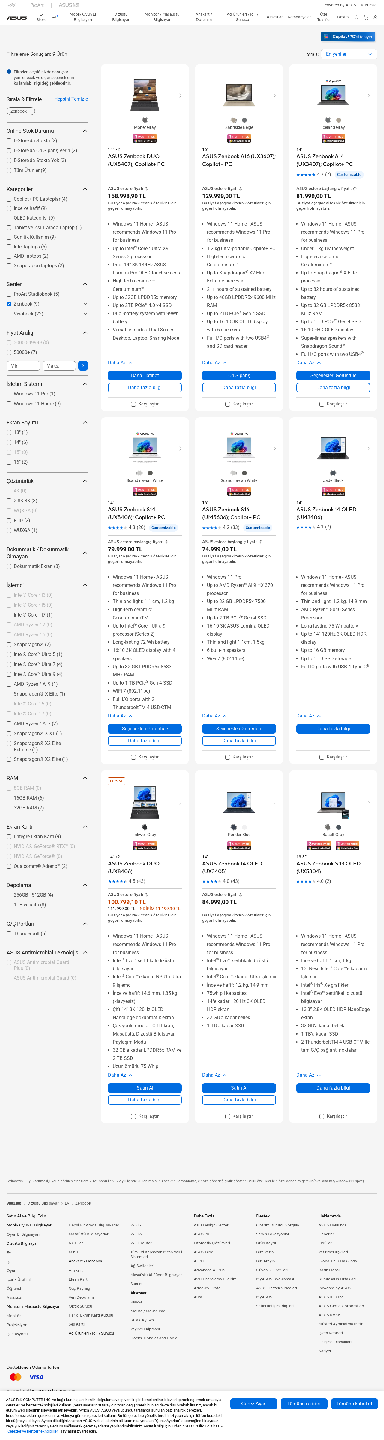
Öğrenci (14, 1288)
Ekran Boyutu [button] (47, 422)
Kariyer (325, 1351)
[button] (369, 5)
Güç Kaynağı (80, 1288)
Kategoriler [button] (47, 189)
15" (21, 452)
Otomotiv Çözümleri (212, 1243)
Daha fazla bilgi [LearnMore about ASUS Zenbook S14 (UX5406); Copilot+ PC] (145, 741)
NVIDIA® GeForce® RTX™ (44, 846)
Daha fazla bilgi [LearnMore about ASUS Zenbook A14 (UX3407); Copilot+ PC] (333, 387)
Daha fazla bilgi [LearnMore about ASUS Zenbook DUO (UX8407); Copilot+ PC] (145, 387)
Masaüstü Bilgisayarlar (89, 1234)
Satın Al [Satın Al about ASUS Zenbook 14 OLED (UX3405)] (239, 1088)
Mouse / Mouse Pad (148, 1311)
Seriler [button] (47, 284)
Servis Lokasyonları (273, 1234)
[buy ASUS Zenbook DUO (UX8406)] (145, 868)
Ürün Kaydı (266, 1243)
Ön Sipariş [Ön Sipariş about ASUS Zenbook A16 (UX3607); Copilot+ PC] (239, 375)
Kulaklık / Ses (142, 1320)
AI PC (199, 1261)
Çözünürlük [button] (47, 481)
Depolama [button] (47, 885)
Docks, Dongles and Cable (153, 1338)
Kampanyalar (299, 17)
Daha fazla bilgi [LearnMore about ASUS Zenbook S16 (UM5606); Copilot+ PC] (239, 741)
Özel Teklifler (324, 17)
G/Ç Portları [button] (47, 924)
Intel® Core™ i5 (33, 605)
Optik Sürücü (80, 1306)
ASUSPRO (203, 1234)
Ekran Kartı (78, 1279)
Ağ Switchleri (142, 1266)
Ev (9, 1252)
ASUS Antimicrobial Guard (45, 978)
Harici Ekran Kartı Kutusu (91, 1315)
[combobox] (349, 54)
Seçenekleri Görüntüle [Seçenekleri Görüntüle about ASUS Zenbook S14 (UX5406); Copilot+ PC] (145, 729)
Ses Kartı (77, 1324)
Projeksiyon (17, 1325)
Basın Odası (329, 1270)
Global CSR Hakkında (338, 1261)
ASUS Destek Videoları (276, 1288)
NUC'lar (76, 1243)
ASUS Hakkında (333, 1225)
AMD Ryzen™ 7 (33, 625)
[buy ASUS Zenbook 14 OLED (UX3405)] (239, 868)
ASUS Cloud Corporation (341, 1306)
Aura (198, 1297)
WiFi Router (141, 1243)
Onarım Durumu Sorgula (277, 1225)
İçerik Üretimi (19, 1279)
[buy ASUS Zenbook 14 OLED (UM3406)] (333, 514)
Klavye (136, 1302)
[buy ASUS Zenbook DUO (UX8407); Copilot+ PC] (145, 160)
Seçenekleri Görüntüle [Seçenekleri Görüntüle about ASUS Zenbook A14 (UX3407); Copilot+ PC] (333, 375)
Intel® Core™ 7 (33, 714)
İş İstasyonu (17, 1334)
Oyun (11, 1270)
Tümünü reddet (304, 1404)
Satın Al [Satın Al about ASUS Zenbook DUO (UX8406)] (145, 1088)
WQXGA (26, 510)
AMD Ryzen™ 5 (33, 634)
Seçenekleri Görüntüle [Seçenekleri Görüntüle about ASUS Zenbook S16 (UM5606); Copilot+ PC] (239, 729)
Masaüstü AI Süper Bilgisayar (156, 1275)
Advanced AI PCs (209, 1270)
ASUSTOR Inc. (331, 1297)
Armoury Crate (207, 1288)
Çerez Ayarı (254, 1404)
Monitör (14, 1316)
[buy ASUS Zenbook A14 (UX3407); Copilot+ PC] (333, 160)
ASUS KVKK (330, 1315)
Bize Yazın (265, 1252)
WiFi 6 (136, 1234)
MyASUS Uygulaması (275, 1279)
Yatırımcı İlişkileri (333, 1252)
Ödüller (325, 1243)
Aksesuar (15, 1297)
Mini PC (75, 1252)
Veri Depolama (82, 1297)
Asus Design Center (211, 1225)
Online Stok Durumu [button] (47, 131)
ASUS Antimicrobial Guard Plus (41, 965)
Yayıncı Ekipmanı (145, 1329)
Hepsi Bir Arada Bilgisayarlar (94, 1225)
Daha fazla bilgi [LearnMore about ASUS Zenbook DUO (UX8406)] (145, 1100)
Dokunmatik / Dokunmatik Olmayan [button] (47, 553)
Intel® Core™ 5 (33, 704)
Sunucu (136, 1284)
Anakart (76, 1270)
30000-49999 (31, 342)
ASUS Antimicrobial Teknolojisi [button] (47, 952)
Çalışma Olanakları (335, 1342)
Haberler (326, 1234)
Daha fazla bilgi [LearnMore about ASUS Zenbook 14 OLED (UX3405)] (239, 1100)
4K (20, 491)
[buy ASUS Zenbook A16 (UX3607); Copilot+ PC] (239, 160)
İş (8, 1261)
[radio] (144, 120)
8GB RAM (27, 788)
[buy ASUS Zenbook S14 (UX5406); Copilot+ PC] (145, 514)
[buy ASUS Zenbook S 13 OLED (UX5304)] (333, 868)
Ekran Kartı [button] (47, 826)
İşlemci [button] (47, 585)
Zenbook (83, 1203)
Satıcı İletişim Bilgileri (275, 1306)
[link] (17, 18)
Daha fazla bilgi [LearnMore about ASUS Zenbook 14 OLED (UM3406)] (333, 729)
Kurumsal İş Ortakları (337, 1279)
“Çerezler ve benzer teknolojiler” (32, 1431)
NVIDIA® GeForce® (38, 856)
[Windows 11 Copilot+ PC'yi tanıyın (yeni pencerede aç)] (348, 42)
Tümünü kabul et (355, 1404)
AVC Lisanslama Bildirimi (215, 1279)
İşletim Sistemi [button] (47, 384)
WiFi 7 (136, 1225)
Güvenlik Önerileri (272, 1270)
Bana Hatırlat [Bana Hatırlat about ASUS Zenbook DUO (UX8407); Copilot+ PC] (145, 375)
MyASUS (264, 1297)
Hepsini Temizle (71, 99)
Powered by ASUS (339, 5)
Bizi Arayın (265, 1261)
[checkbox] (45, 343)
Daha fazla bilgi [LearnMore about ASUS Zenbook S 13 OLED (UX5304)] (333, 1088)
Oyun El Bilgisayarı (23, 1234)
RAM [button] (47, 778)
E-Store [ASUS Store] (41, 17)
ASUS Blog (204, 1252)
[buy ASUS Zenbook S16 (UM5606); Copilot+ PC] (239, 514)
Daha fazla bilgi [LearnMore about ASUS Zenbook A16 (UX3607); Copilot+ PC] (239, 387)
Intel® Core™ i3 (33, 595)
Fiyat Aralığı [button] (47, 333)
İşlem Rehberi (331, 1333)
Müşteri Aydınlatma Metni (341, 1324)
